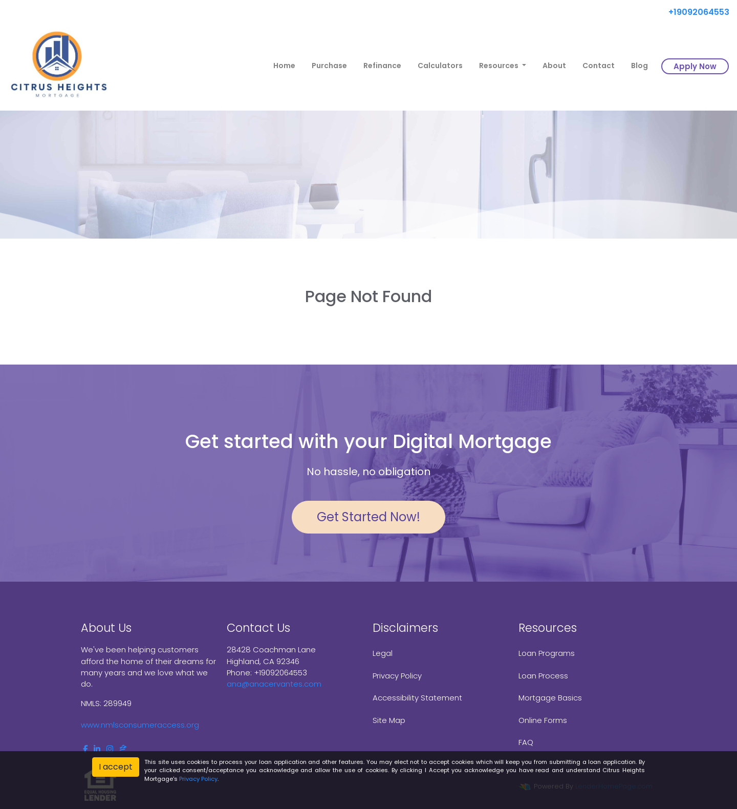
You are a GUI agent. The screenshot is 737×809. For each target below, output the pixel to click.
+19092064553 (694, 12)
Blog (639, 65)
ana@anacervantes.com (274, 683)
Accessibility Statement (417, 697)
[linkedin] (97, 748)
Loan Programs (546, 653)
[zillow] (123, 748)
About (554, 65)
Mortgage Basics (550, 697)
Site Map (389, 720)
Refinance (382, 65)
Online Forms (542, 720)
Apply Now (695, 66)
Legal (383, 653)
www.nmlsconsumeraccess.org (140, 724)
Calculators (440, 65)
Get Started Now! (368, 516)
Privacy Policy (397, 675)
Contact (598, 65)
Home (284, 65)
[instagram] (109, 748)
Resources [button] (499, 65)
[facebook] (85, 748)
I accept (116, 767)
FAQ (525, 742)
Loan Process (543, 675)
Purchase (329, 65)
